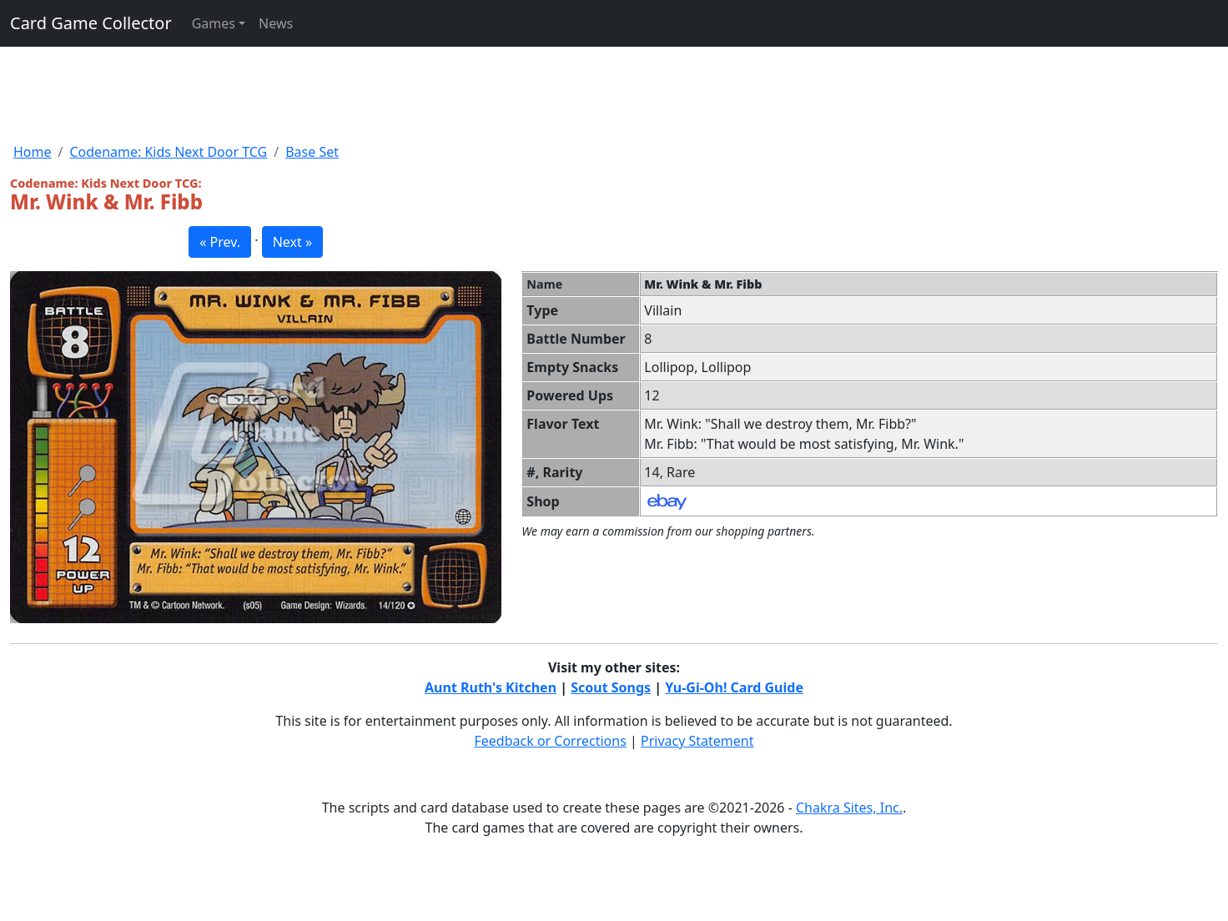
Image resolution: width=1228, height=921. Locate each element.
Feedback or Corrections (550, 741)
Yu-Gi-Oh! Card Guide (734, 687)
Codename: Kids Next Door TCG (168, 152)
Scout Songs (611, 687)
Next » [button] (292, 242)
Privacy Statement (697, 741)
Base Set (312, 152)
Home (32, 152)
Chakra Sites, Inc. (849, 807)
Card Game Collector (91, 23)
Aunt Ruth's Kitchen (490, 687)
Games (213, 23)
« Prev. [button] (219, 242)
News (276, 23)
